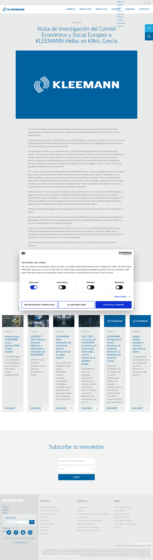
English (120, 5)
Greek (119, 8)
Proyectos (101, 9)
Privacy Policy (19, 538)
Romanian (121, 23)
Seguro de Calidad (121, 517)
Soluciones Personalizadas (88, 527)
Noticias (44, 534)
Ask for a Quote (149, 28)
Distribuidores (120, 511)
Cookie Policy (30, 538)
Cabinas (80, 511)
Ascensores (82, 508)
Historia (44, 521)
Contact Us (10, 518)
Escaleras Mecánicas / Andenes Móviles (93, 514)
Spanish (120, 2)
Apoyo (117, 501)
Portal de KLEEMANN (123, 521)
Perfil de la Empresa (49, 508)
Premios (44, 531)
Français (120, 14)
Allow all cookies (113, 305)
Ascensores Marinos (85, 524)
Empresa (70, 9)
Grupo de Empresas (49, 514)
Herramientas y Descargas (125, 524)
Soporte (115, 9)
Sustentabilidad (47, 524)
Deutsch (120, 11)
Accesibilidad (82, 517)
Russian (120, 17)
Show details (121, 297)
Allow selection (76, 305)
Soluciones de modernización (89, 531)
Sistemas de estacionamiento (89, 521)
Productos (85, 9)
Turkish (120, 20)
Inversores (45, 527)
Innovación (45, 517)
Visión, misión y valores (50, 511)
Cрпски (120, 26)
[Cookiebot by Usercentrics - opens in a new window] (120, 253)
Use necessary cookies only (39, 305)
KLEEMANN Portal (149, 36)
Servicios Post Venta (122, 508)
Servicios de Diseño (122, 514)
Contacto (144, 9)
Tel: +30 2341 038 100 (19, 543)
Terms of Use (8, 538)
